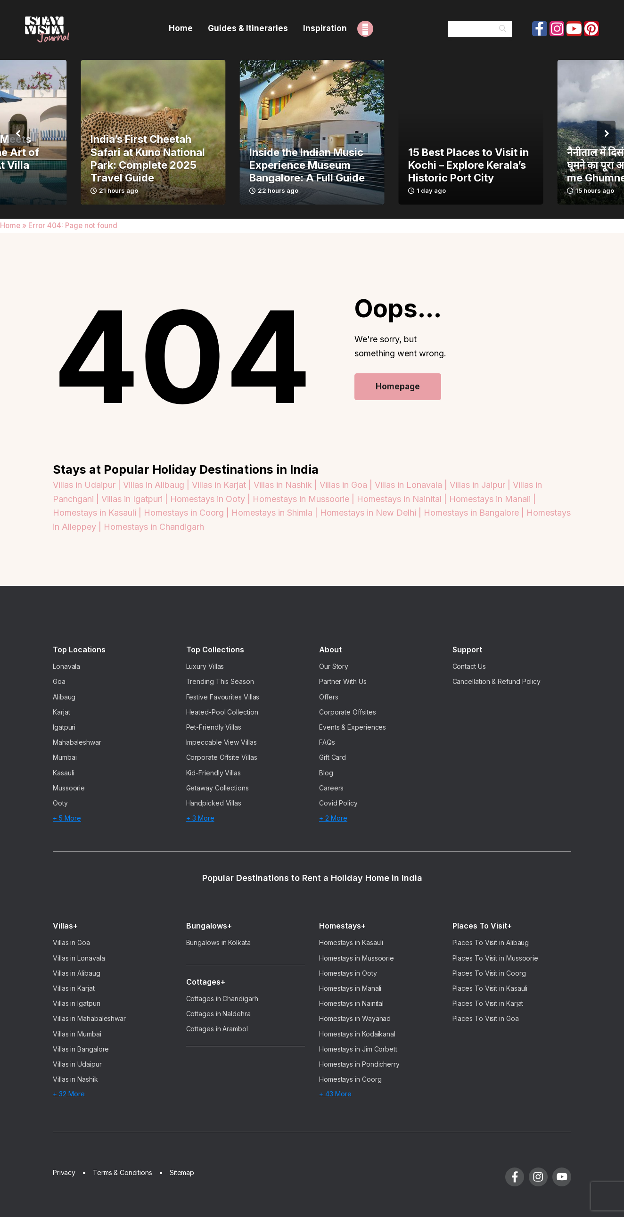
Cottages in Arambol (217, 1029)
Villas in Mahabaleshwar (89, 1018)
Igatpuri (64, 727)
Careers (331, 788)
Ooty (60, 803)
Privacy (64, 1172)
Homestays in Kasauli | (98, 513)
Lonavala (66, 666)
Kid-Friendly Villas (213, 773)
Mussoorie (69, 788)
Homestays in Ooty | (211, 499)
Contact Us (469, 666)
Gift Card (332, 757)
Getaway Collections (217, 788)
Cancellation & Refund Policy (496, 681)
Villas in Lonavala (79, 958)
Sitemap (182, 1172)
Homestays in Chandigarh (154, 527)
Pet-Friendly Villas (213, 727)
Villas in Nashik (75, 1079)
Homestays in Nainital (351, 1003)
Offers (328, 697)
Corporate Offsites (347, 712)
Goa (59, 681)
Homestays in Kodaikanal (357, 1034)
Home (10, 225)
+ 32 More (69, 1094)
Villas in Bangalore (81, 1049)
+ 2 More (333, 818)
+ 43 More (335, 1094)
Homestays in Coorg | (187, 513)
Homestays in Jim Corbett (358, 1049)
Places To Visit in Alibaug (490, 942)
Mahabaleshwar (77, 742)
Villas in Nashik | (287, 485)
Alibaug (64, 697)
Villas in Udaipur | (88, 485)
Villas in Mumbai (77, 1034)
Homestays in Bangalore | (475, 513)
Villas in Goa (71, 942)
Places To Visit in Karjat (488, 1003)
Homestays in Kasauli (351, 942)
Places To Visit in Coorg (489, 973)
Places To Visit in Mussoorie (495, 958)
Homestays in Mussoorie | (305, 499)
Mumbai (65, 757)
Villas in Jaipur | (481, 485)
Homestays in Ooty (348, 973)
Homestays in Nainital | (403, 499)
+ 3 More (200, 818)
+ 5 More (67, 818)
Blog (326, 773)
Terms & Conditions (122, 1172)
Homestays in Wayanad (355, 1018)
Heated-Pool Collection (222, 712)
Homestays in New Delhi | (372, 513)
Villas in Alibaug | (157, 485)
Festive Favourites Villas (223, 697)
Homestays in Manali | (492, 499)
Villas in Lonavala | (412, 485)
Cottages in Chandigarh (222, 999)
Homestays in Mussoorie (356, 958)
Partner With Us (343, 681)
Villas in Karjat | (223, 485)
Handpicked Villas (214, 803)
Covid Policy (338, 803)
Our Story (333, 666)
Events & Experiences (352, 727)
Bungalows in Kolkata (218, 942)
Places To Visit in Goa (485, 1018)
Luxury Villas (205, 666)
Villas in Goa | (347, 485)
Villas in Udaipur (77, 1064)
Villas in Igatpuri (76, 1003)
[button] (17, 133)
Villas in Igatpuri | (135, 499)
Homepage (398, 386)
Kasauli (63, 773)
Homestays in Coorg (350, 1079)
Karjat (61, 712)
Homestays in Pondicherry (359, 1064)
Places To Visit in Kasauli (490, 988)
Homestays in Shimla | (275, 513)
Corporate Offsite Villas (221, 757)
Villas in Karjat (74, 988)
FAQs (327, 742)
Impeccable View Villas (221, 742)
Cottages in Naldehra (218, 1014)
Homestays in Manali (350, 988)
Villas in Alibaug (76, 973)
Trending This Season (220, 681)
